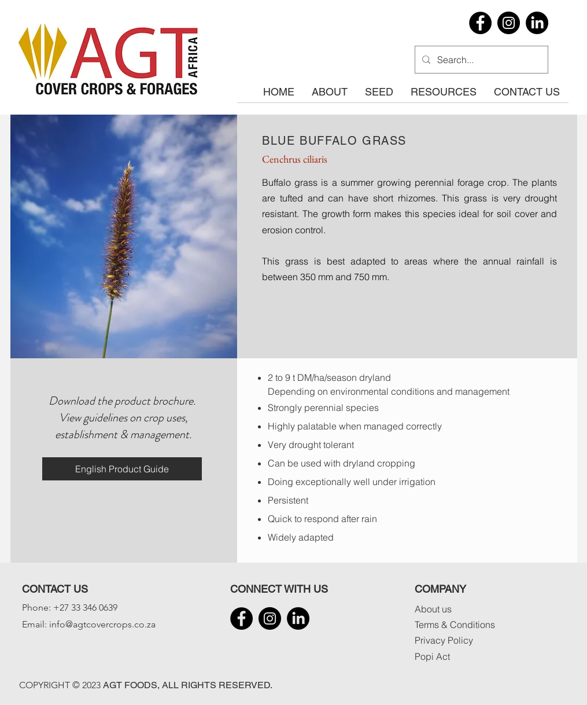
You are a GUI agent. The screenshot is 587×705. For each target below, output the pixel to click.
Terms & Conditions (455, 624)
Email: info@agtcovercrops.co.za (89, 624)
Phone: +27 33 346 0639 (69, 607)
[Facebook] (480, 23)
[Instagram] (508, 23)
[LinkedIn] (537, 23)
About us (433, 609)
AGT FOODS (130, 685)
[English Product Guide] (122, 468)
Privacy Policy (444, 640)
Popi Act (432, 656)
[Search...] (480, 59)
